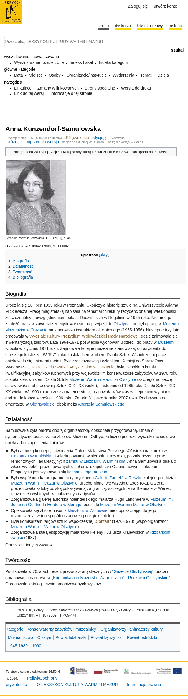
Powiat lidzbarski (71, 637)
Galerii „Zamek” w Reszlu (118, 477)
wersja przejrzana (50, 151)
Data (18, 75)
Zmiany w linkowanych (58, 88)
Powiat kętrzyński (107, 637)
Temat (145, 75)
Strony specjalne (100, 88)
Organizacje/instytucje (86, 75)
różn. (13, 141)
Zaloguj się (138, 6)
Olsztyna (121, 323)
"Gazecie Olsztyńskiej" (133, 571)
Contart (102, 521)
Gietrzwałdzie (42, 404)
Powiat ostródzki (142, 637)
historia (175, 25)
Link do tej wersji (29, 93)
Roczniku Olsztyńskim (148, 577)
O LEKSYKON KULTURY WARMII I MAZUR (77, 684)
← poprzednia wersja (39, 141)
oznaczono (102, 151)
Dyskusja (123, 25)
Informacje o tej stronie (71, 93)
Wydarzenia (123, 75)
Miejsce (35, 75)
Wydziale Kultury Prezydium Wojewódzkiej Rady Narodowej (84, 336)
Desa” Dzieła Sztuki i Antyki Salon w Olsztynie (72, 367)
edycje (97, 137)
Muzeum (166, 342)
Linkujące (23, 88)
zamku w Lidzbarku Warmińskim (95, 461)
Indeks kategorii (113, 62)
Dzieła (163, 75)
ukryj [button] (104, 254)
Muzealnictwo (20, 637)
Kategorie (14, 629)
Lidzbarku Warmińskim (31, 456)
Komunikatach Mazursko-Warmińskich (88, 577)
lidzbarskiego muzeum (87, 472)
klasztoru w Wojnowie (87, 510)
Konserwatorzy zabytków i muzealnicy (61, 629)
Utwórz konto (165, 6)
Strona (103, 25)
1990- (37, 645)
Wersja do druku (136, 88)
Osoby (54, 75)
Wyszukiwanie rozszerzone (39, 62)
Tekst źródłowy (150, 25)
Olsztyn (44, 637)
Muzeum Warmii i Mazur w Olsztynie (103, 379)
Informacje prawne (144, 684)
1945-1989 (18, 645)
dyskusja (81, 137)
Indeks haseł (81, 62)
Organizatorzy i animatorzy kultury (131, 629)
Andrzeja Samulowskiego (101, 404)
